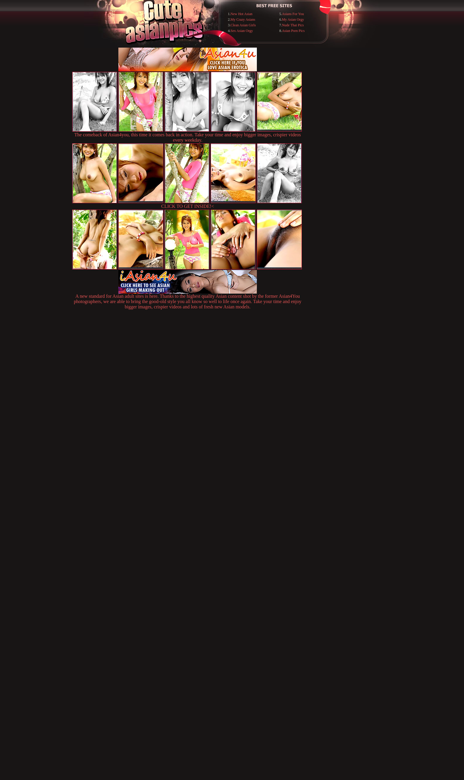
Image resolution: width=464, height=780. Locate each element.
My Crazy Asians (243, 19)
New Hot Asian (241, 14)
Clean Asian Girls (243, 25)
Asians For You (293, 14)
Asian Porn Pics (293, 31)
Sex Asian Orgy (242, 31)
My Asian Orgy (293, 19)
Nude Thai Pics (293, 25)
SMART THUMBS (242, 659)
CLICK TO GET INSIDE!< (187, 206)
